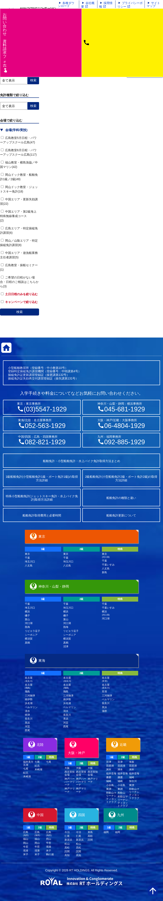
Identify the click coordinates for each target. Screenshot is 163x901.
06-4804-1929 (124, 425)
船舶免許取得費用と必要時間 (41, 515)
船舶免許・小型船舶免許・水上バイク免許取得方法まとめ (81, 461)
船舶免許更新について (121, 515)
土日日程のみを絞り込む (19, 294)
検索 (19, 312)
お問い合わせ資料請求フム (5, 42)
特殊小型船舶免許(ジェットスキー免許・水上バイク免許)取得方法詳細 (42, 497)
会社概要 (87, 4)
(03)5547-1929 (45, 409)
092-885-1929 (124, 442)
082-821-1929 (45, 442)
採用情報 (105, 4)
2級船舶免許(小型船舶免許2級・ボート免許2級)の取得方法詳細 (121, 478)
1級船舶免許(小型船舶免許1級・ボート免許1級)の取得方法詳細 (42, 478)
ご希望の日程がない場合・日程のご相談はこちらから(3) (19, 282)
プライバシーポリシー (130, 4)
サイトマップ (153, 4)
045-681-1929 (124, 409)
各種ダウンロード (66, 4)
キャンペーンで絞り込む (19, 302)
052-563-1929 (45, 425)
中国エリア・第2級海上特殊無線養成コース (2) (28, 216)
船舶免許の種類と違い (121, 498)
